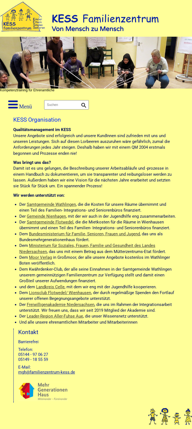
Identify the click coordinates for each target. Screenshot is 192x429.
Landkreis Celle (50, 286)
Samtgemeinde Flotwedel (50, 222)
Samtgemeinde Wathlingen (51, 204)
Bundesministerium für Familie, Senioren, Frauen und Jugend (84, 233)
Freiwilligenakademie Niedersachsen (60, 304)
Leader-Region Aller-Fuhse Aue (55, 316)
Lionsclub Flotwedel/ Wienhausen (60, 292)
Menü (20, 104)
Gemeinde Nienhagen (46, 216)
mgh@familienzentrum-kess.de (46, 372)
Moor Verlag (40, 257)
